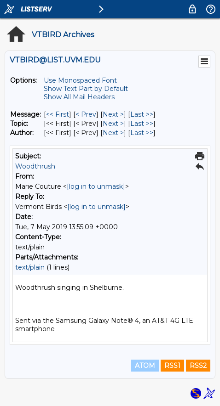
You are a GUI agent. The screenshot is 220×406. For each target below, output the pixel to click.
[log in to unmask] (96, 186)
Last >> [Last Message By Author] (141, 133)
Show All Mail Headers (79, 97)
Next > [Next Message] (113, 114)
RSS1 (172, 365)
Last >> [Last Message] (141, 114)
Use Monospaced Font (80, 80)
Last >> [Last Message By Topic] (141, 123)
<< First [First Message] (57, 114)
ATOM (145, 365)
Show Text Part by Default (86, 89)
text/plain (30, 267)
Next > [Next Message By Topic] (113, 123)
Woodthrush (35, 166)
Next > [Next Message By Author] (113, 133)
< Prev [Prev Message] (85, 114)
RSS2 (198, 365)
